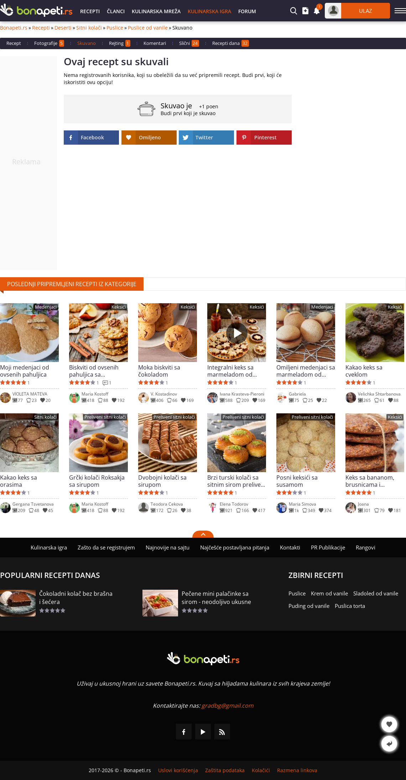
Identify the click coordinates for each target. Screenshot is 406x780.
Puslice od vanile (148, 28)
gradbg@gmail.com (228, 705)
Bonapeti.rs (13, 28)
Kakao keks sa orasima (18, 481)
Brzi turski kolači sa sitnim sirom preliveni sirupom (236, 481)
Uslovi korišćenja (178, 770)
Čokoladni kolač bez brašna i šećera (76, 598)
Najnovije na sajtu (167, 547)
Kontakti (290, 547)
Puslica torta (350, 605)
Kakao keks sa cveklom (363, 371)
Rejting (119, 43)
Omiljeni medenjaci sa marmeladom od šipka (305, 371)
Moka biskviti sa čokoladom (159, 371)
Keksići (118, 307)
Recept (13, 43)
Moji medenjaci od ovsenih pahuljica (24, 371)
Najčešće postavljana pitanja (234, 547)
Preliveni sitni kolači (105, 417)
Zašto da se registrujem (106, 547)
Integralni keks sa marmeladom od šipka (230, 371)
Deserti (63, 28)
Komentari (155, 43)
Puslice (114, 28)
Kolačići (261, 770)
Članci (116, 11)
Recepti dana (230, 43)
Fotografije (49, 43)
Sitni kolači (89, 28)
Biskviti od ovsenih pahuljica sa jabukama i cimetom (96, 371)
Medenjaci (46, 307)
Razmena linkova (297, 770)
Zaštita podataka (225, 770)
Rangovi (365, 547)
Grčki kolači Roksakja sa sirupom (97, 481)
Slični (189, 43)
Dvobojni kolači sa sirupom (162, 481)
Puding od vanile (308, 605)
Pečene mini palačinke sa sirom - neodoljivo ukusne (216, 598)
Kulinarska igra (209, 11)
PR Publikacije (328, 547)
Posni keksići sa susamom (297, 481)
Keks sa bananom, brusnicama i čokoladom (369, 481)
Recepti (90, 11)
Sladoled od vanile (375, 593)
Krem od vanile (329, 593)
